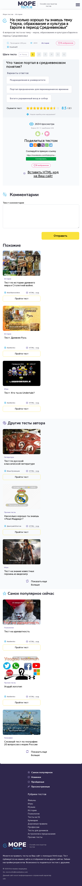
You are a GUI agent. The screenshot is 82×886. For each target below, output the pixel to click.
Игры (30, 803)
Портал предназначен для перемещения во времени (39, 89)
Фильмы (32, 800)
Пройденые (37, 782)
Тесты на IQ (34, 817)
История (18, 14)
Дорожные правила (37, 824)
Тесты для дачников (38, 830)
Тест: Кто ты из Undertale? (19, 392)
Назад (24, 54)
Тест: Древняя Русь (15, 337)
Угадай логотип (13, 686)
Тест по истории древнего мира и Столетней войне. (19, 284)
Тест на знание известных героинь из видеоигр (19, 572)
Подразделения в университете (27, 80)
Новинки (36, 777)
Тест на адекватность (17, 631)
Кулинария (33, 820)
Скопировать (41, 159)
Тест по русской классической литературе (19, 462)
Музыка (31, 807)
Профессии (33, 827)
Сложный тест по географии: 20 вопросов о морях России (21, 743)
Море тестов (8, 14)
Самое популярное (42, 772)
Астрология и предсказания (41, 834)
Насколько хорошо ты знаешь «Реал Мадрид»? (21, 517)
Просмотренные (40, 786)
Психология (33, 813)
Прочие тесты (35, 837)
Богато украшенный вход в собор (29, 98)
